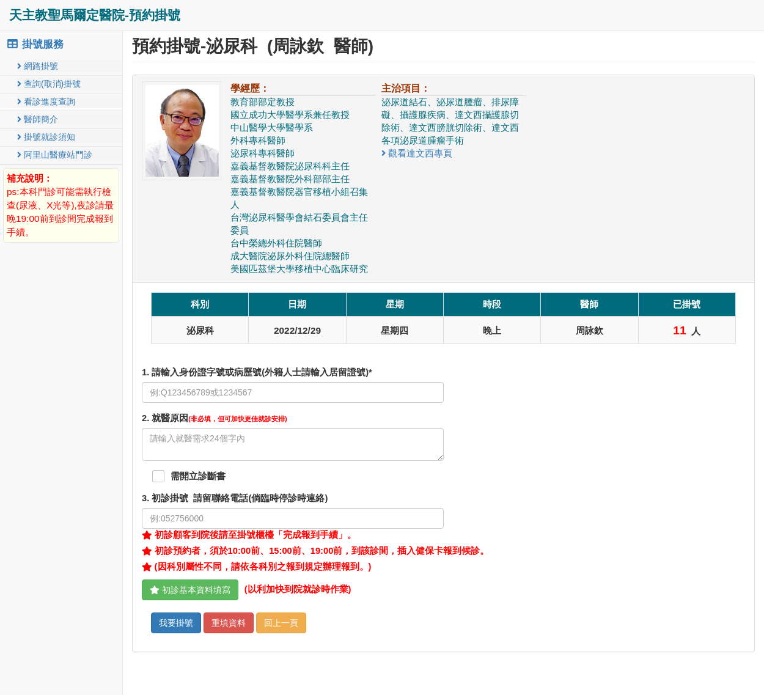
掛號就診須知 (46, 137)
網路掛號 (37, 66)
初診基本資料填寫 (190, 590)
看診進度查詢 (46, 101)
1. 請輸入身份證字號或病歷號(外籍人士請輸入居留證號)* (257, 372)
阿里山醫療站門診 (54, 155)
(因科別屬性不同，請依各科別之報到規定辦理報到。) (256, 567)
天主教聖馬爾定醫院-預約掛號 (94, 15)
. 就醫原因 (214, 418)
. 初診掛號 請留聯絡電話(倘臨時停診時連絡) (235, 498)
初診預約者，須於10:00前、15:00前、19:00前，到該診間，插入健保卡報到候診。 (315, 551)
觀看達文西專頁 (416, 153)
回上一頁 (281, 623)
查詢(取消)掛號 (49, 84)
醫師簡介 (37, 119)
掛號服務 (35, 44)
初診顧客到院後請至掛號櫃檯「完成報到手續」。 (249, 535)
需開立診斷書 (198, 476)
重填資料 (228, 623)
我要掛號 (176, 623)
